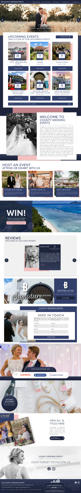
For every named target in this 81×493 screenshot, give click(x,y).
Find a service (56, 2)
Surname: (53, 323)
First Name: (36, 323)
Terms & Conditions (73, 486)
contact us (75, 2)
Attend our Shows (46, 2)
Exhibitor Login (74, 484)
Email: (52, 329)
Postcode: (36, 329)
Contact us (76, 489)
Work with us (66, 2)
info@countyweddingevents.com (22, 487)
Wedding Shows (36, 2)
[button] (2, 20)
